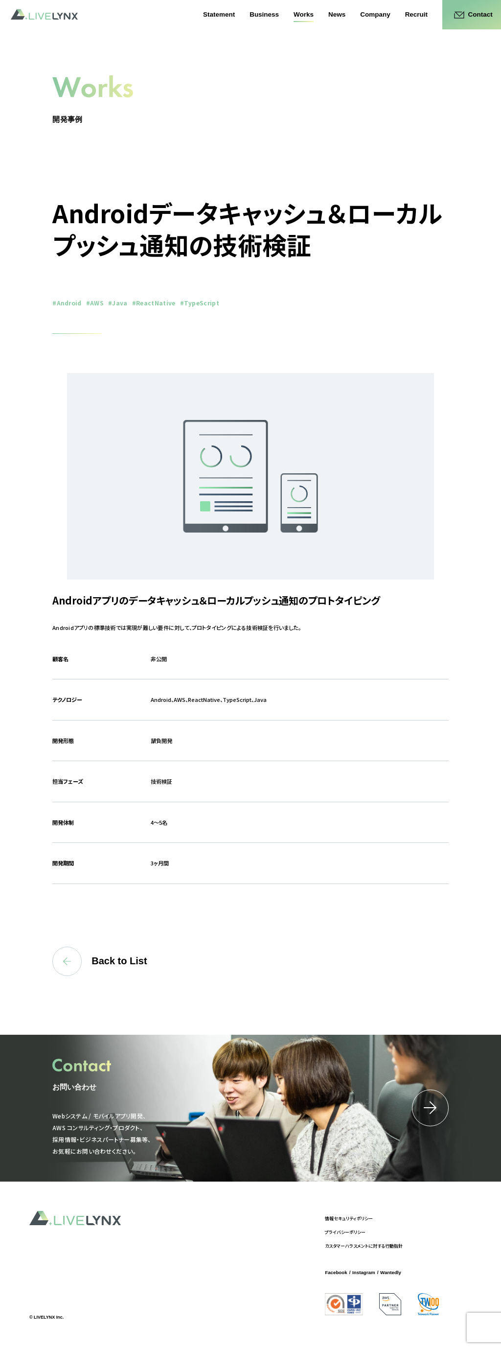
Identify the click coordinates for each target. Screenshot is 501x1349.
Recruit (416, 14)
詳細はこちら (430, 1108)
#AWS (95, 303)
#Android (67, 303)
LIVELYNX (44, 14)
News (336, 14)
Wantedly (390, 1272)
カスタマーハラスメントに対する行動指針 (364, 1246)
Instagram (363, 1272)
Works (304, 14)
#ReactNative (154, 303)
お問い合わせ (74, 1087)
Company (375, 14)
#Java (118, 303)
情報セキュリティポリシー (349, 1218)
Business (264, 14)
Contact (480, 14)
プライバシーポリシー (345, 1232)
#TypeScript (200, 303)
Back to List (99, 961)
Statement (219, 14)
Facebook (336, 1272)
